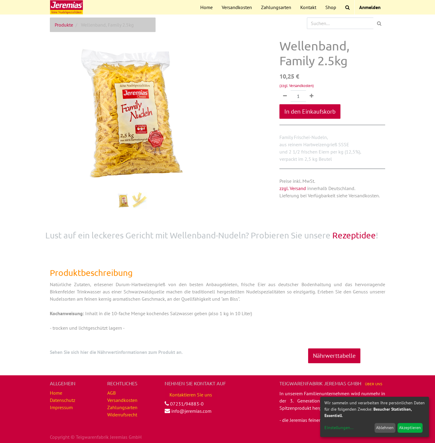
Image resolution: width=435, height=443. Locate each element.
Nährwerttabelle (334, 356)
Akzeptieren (410, 427)
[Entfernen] (285, 96)
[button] (62, 98)
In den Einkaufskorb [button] (310, 111)
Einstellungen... (338, 427)
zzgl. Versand (292, 188)
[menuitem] (206, 7)
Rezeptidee (354, 235)
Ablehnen (385, 427)
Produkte (64, 25)
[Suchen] (379, 23)
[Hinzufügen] (311, 96)
